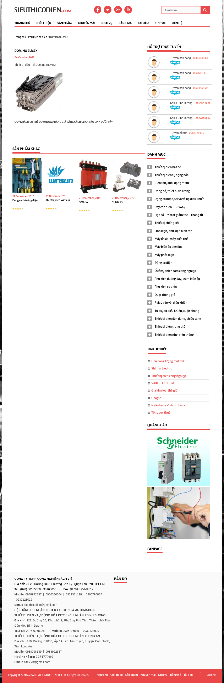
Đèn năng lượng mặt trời (168, 361)
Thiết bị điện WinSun (58, 200)
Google (156, 398)
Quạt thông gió (165, 295)
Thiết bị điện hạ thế (168, 167)
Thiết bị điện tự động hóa (172, 175)
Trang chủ (22, 23)
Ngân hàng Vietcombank (168, 405)
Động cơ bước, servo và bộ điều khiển (179, 199)
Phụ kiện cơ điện (37, 36)
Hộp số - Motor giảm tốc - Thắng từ (179, 215)
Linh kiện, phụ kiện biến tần (173, 231)
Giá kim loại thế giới (164, 390)
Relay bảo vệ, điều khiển (171, 303)
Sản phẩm (64, 23)
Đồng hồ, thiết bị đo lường (172, 191)
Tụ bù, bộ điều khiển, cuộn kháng (177, 311)
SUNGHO (117, 202)
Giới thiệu (43, 23)
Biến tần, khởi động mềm (172, 183)
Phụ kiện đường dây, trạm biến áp (177, 279)
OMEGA (83, 202)
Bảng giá (125, 23)
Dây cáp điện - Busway (170, 207)
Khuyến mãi (86, 23)
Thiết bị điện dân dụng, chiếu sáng (178, 319)
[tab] (178, 167)
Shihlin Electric (161, 368)
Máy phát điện (164, 255)
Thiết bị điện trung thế (170, 326)
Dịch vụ (106, 23)
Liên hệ (177, 23)
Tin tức (160, 23)
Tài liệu (143, 23)
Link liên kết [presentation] (157, 349)
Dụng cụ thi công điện (25, 200)
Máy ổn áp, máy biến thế (171, 239)
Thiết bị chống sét (167, 223)
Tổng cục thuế (160, 412)
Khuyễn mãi (148, 675)
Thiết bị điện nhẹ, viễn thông (174, 335)
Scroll (200, 672)
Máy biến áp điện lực (168, 247)
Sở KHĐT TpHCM (162, 383)
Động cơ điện (163, 263)
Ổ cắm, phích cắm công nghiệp (175, 271)
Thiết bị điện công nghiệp (168, 376)
